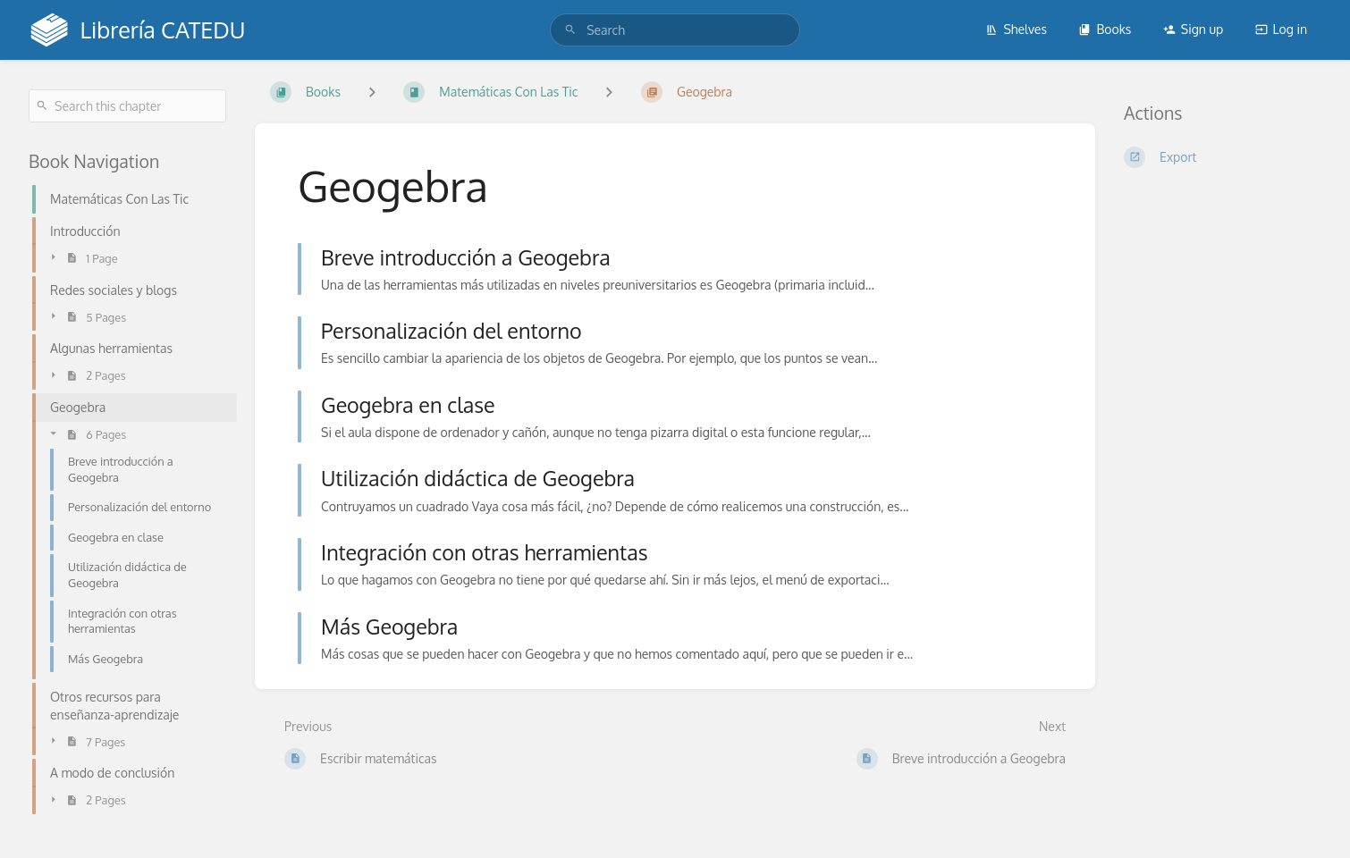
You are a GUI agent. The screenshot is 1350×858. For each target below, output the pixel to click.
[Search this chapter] (127, 105)
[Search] (570, 30)
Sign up (1193, 29)
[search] (675, 29)
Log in (1281, 29)
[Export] (1223, 157)
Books (1104, 29)
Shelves (1016, 29)
